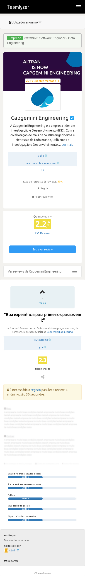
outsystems (41, 339)
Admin (14, 550)
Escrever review (43, 249)
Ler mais (67, 144)
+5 (42, 169)
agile (41, 155)
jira (41, 347)
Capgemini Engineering (60, 332)
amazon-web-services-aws (41, 163)
